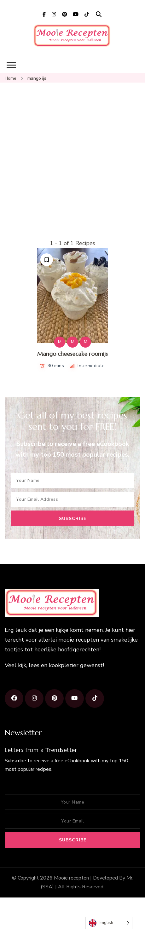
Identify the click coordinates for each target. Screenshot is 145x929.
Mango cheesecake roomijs (72, 353)
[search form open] (99, 14)
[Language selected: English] (108, 923)
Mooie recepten (71, 877)
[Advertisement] (59, 176)
